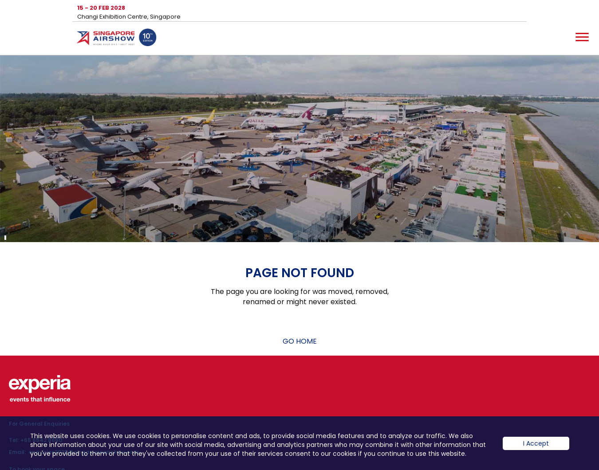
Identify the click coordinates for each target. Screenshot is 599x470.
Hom (117, 39)
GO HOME (300, 341)
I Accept (536, 450)
